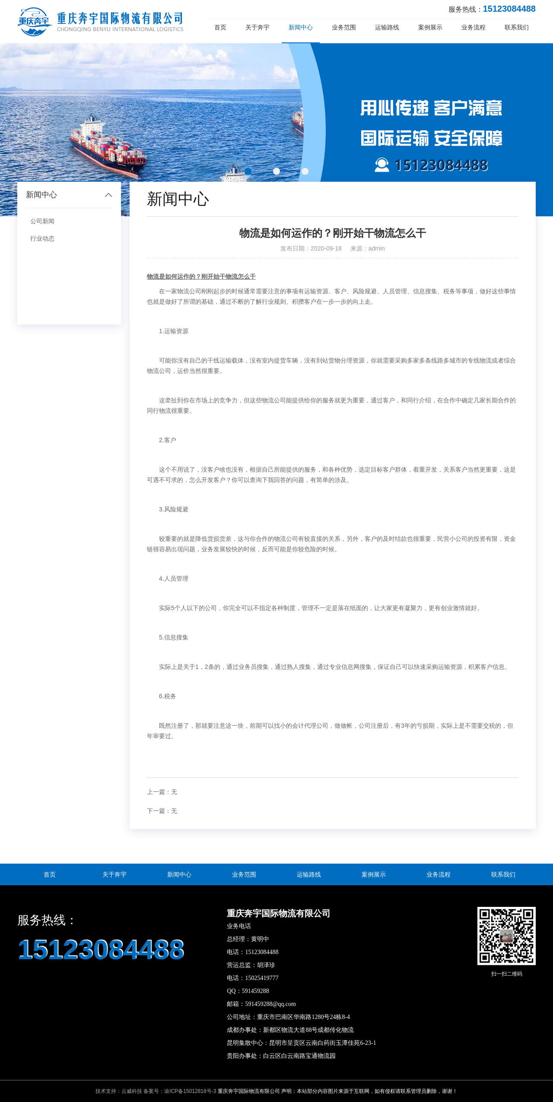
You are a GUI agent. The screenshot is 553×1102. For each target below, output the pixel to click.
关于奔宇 (257, 27)
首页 (220, 27)
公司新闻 (42, 221)
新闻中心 (301, 27)
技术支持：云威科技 (118, 1091)
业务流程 (473, 27)
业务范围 (344, 27)
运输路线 (387, 27)
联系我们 (517, 27)
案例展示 (430, 27)
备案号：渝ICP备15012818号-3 (179, 1091)
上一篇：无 (162, 791)
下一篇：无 (162, 810)
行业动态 (42, 238)
